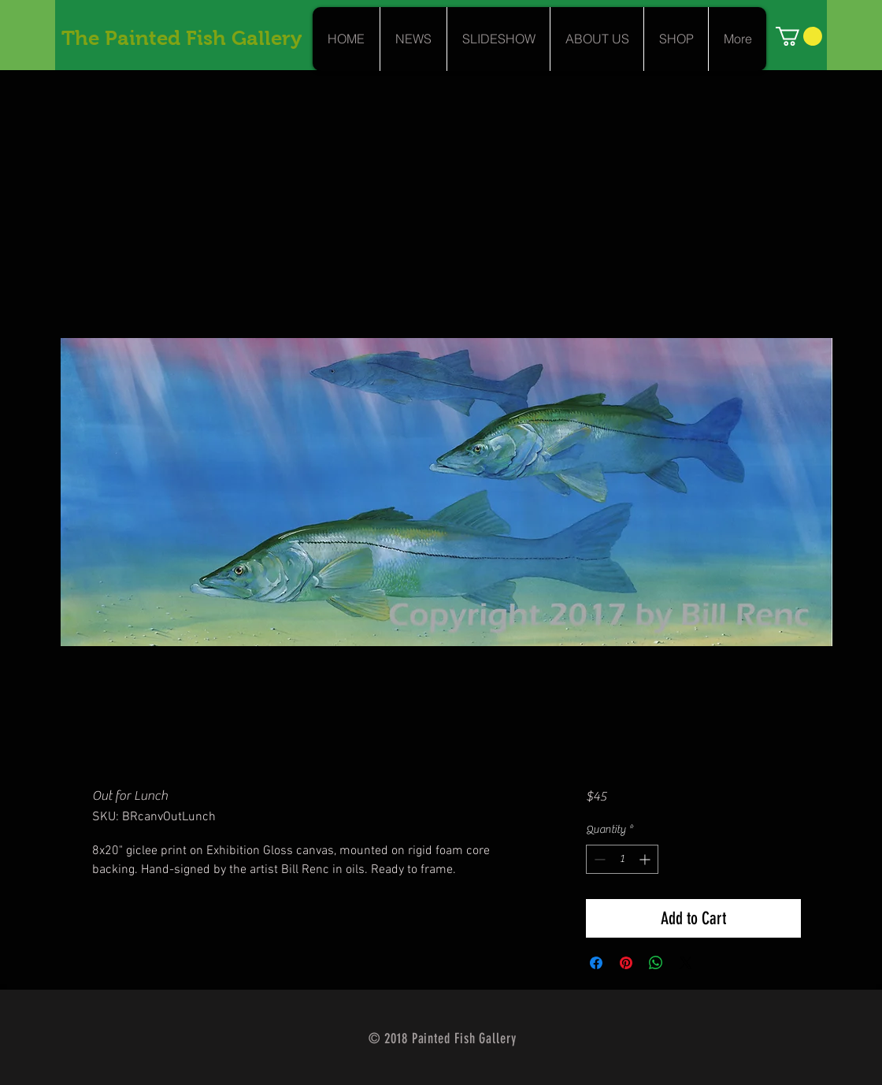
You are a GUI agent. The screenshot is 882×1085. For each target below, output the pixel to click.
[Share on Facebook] (596, 962)
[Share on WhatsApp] (656, 962)
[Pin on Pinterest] (626, 962)
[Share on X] (685, 962)
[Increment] (646, 859)
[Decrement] (598, 859)
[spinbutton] (622, 859)
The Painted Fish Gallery (181, 38)
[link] (799, 36)
